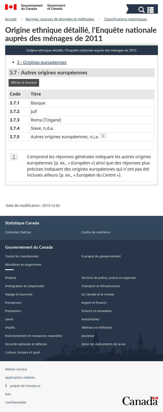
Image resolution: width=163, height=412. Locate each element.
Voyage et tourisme (18, 294)
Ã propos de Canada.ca (22, 386)
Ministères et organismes (23, 264)
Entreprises (13, 303)
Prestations (13, 311)
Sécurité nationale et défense (26, 344)
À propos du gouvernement (101, 256)
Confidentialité (15, 402)
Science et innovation (97, 311)
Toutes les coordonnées (22, 256)
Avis (8, 394)
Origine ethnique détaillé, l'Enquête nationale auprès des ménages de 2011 (81, 50)
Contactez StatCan (18, 232)
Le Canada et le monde (98, 294)
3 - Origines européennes (42, 62)
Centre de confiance (96, 232)
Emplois (10, 278)
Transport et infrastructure (101, 286)
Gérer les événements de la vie (103, 344)
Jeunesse (88, 336)
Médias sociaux (16, 369)
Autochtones (90, 319)
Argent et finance (94, 303)
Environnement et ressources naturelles (33, 336)
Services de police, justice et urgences (109, 278)
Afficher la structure (24, 82)
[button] (142, 10)
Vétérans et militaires (97, 327)
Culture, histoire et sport (22, 352)
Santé (9, 319)
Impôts (10, 327)
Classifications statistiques (125, 19)
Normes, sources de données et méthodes (60, 19)
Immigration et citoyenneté (24, 286)
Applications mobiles (20, 377)
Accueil (10, 19)
